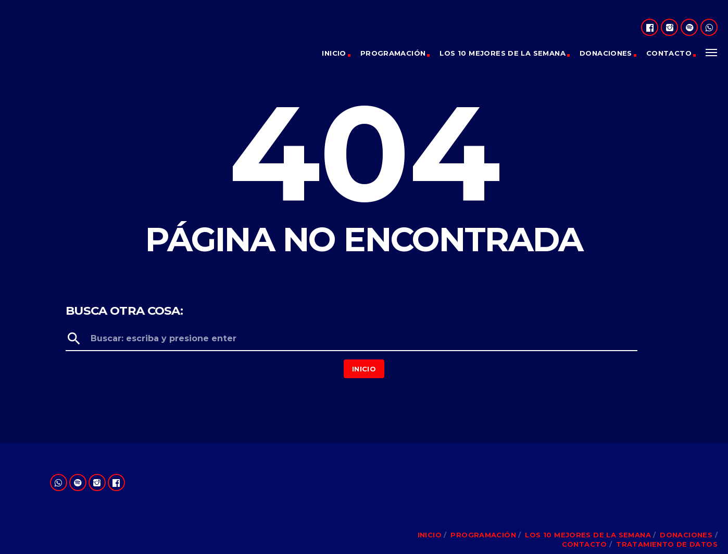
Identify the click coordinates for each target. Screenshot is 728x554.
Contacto (669, 53)
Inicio (334, 53)
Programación (393, 53)
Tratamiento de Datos (667, 544)
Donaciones (606, 53)
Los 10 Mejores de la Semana (503, 53)
